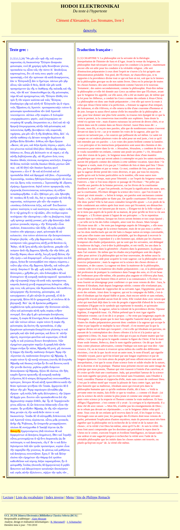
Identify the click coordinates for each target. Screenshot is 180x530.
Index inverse (55, 497)
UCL (7, 515)
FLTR (14, 515)
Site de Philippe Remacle (93, 497)
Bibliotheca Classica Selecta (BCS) (58, 515)
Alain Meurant (38, 518)
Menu (70, 497)
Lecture (8, 497)
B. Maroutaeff (58, 521)
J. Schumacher (74, 521)
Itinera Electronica (28, 515)
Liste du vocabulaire (29, 497)
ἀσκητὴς (90, 30)
